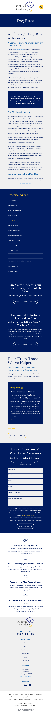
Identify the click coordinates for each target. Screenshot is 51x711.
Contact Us (25, 663)
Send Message (25, 528)
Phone (10, 483)
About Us (25, 649)
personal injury (19, 49)
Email (10, 488)
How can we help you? (15, 500)
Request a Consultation (25, 304)
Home (25, 645)
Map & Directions (25, 678)
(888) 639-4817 (25, 636)
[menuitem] (25, 200)
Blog (25, 659)
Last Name (11, 477)
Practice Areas (25, 652)
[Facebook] (21, 687)
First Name (11, 471)
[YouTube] (30, 687)
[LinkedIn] (25, 687)
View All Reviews (17, 437)
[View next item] (13, 430)
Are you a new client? (15, 494)
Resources (25, 656)
